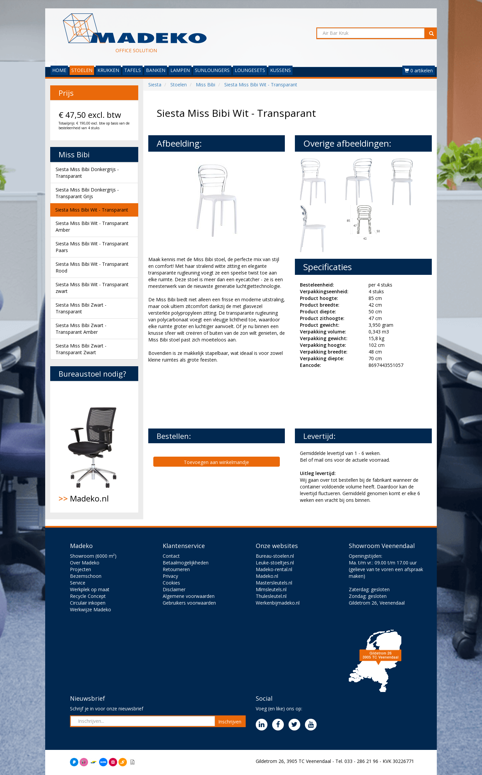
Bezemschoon (85, 576)
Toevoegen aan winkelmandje (216, 462)
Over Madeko (84, 562)
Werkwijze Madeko (90, 609)
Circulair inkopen (87, 603)
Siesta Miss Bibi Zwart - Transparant (81, 308)
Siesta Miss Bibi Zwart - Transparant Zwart (81, 349)
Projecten (80, 569)
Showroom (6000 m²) (93, 556)
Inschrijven (229, 721)
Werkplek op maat (89, 589)
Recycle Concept (88, 596)
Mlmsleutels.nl (271, 589)
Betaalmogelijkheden (186, 562)
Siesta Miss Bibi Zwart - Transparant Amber (81, 328)
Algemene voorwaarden (189, 596)
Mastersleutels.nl (274, 582)
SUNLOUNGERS (212, 70)
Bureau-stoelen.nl (275, 556)
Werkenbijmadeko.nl (278, 603)
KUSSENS (280, 70)
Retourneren (176, 569)
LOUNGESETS (250, 70)
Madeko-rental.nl (274, 569)
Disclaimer (174, 589)
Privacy (170, 576)
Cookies (171, 582)
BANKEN (155, 70)
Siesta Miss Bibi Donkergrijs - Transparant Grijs (87, 193)
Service (77, 582)
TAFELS (132, 70)
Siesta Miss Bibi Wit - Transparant (91, 210)
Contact (171, 556)
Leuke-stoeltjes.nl (275, 562)
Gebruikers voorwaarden (189, 603)
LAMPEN (180, 70)
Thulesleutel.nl (271, 596)
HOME (59, 70)
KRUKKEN (108, 70)
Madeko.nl (94, 447)
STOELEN (81, 70)
